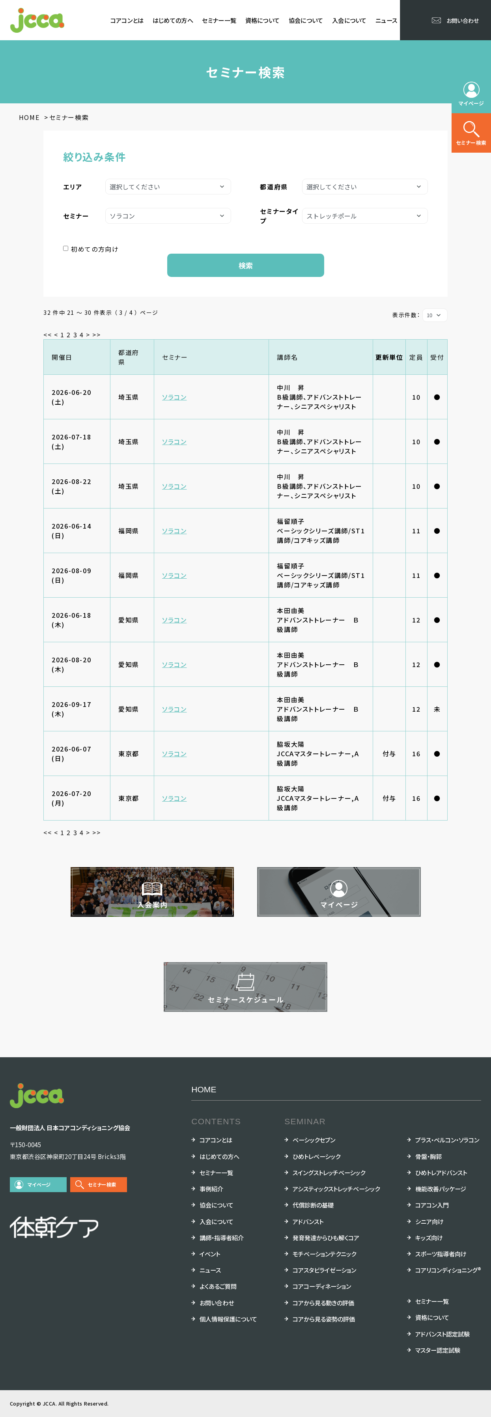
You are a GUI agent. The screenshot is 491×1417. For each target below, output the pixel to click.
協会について (306, 20)
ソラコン (174, 397)
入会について (349, 20)
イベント (210, 1253)
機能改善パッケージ (440, 1188)
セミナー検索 (102, 1184)
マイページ (39, 1184)
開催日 (62, 357)
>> (96, 334)
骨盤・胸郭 (428, 1156)
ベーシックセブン (314, 1139)
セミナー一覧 (219, 20)
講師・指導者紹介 (222, 1237)
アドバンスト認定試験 (442, 1333)
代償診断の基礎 (313, 1204)
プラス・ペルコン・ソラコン (447, 1139)
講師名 (287, 357)
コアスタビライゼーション (324, 1270)
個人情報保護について (228, 1318)
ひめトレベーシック (316, 1156)
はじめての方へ (173, 20)
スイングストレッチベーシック (329, 1172)
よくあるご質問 (218, 1286)
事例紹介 (211, 1188)
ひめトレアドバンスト (441, 1172)
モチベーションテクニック (324, 1253)
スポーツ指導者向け (441, 1253)
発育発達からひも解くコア (326, 1237)
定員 (416, 357)
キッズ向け (429, 1237)
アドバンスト (308, 1221)
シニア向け (429, 1221)
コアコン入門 (432, 1204)
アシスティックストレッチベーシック (336, 1188)
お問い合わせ (217, 1302)
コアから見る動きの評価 (323, 1302)
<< (47, 334)
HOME (203, 1089)
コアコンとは (127, 20)
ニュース (386, 20)
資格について (262, 20)
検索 (246, 265)
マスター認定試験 (437, 1350)
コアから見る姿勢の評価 (324, 1318)
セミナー (175, 357)
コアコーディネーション (322, 1286)
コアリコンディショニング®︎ (448, 1270)
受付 (437, 357)
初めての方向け (95, 249)
